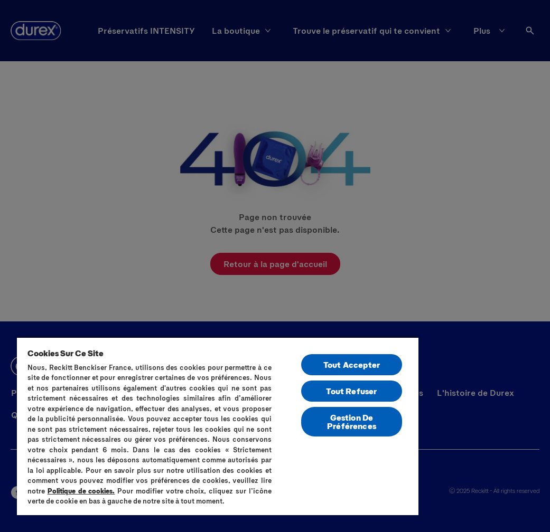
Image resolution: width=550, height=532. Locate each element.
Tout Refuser (351, 391)
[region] (217, 426)
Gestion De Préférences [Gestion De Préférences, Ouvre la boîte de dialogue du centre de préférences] (351, 421)
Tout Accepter (351, 364)
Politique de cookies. (81, 491)
